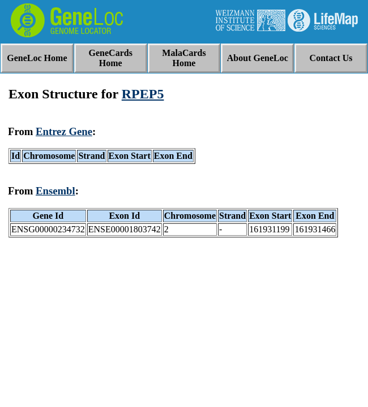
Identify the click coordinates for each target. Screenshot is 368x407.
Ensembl (55, 191)
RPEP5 (143, 93)
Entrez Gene (64, 131)
